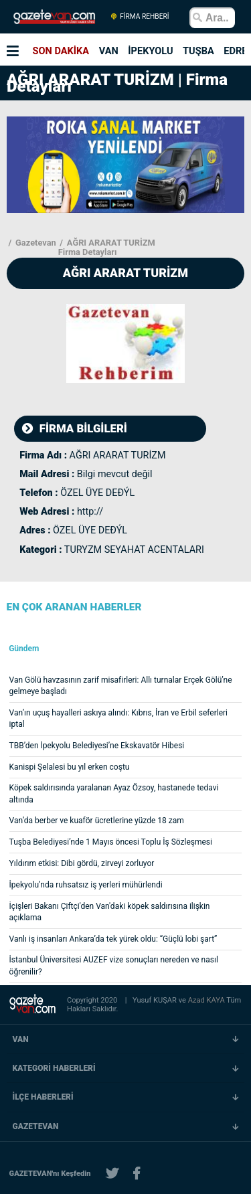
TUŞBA (198, 51)
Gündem (24, 649)
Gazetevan (34, 243)
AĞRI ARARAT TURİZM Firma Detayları (106, 248)
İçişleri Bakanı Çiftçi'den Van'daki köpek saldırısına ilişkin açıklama (109, 912)
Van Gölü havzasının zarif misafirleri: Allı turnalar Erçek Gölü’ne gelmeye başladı (120, 685)
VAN (108, 51)
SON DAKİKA (61, 51)
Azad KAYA (207, 1000)
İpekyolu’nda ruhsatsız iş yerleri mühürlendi (86, 884)
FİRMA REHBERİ (139, 16)
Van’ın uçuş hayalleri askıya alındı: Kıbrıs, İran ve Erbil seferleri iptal (118, 718)
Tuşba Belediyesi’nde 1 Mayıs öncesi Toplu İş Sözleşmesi (110, 842)
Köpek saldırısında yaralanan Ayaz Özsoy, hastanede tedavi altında (114, 793)
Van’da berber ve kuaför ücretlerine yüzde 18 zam (96, 820)
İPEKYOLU (150, 51)
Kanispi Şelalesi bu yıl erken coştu (69, 767)
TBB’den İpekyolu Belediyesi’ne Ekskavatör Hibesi (97, 745)
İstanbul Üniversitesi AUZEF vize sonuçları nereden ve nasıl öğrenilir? (113, 965)
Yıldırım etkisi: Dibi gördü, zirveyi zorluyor (82, 863)
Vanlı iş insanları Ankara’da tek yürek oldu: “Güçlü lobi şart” (113, 939)
